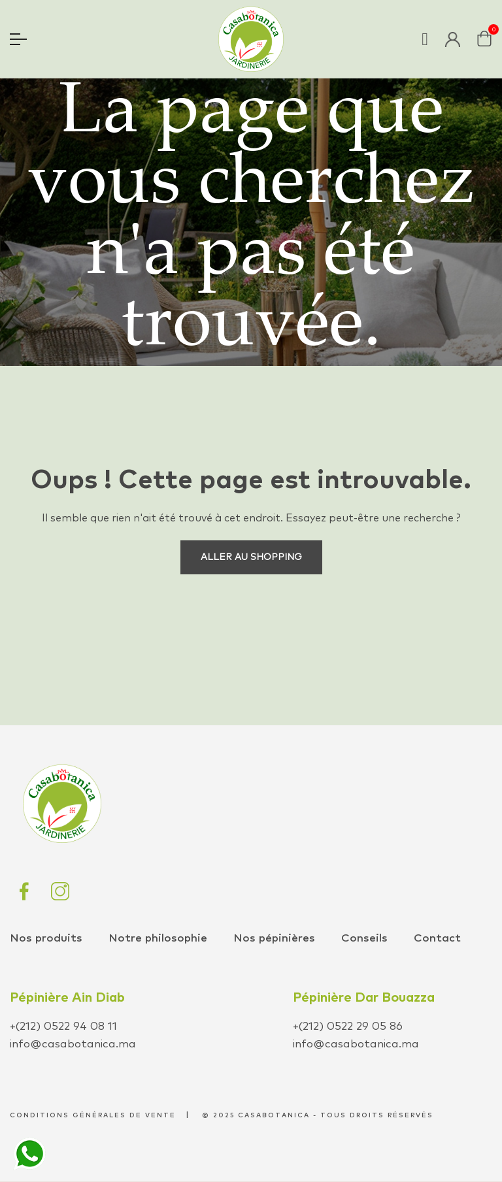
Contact (437, 938)
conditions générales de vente (93, 1115)
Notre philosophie (158, 938)
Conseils (364, 938)
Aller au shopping (251, 557)
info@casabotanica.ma (73, 1044)
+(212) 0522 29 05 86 (348, 1026)
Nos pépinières (274, 938)
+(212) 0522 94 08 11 (63, 1026)
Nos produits (46, 938)
